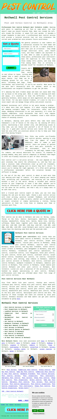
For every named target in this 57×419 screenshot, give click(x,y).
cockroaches (14, 347)
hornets (52, 347)
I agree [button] (34, 410)
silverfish (34, 347)
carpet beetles (46, 349)
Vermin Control (44, 370)
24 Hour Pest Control (10, 374)
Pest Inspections (30, 376)
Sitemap (3, 404)
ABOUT (38, 13)
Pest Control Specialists (19, 384)
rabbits (32, 345)
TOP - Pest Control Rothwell (12, 391)
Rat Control (18, 404)
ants (3, 343)
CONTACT (44, 13)
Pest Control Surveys (11, 376)
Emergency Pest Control (11, 378)
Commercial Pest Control (27, 370)
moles (12, 351)
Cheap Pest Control (41, 378)
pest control (32, 267)
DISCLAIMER (51, 13)
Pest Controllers (47, 376)
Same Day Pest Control (25, 372)
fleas (50, 345)
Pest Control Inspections (40, 384)
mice (18, 343)
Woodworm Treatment (27, 374)
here (18, 299)
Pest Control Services (46, 374)
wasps (33, 343)
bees (42, 341)
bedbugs (50, 343)
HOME (34, 13)
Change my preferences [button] (38, 413)
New (7, 404)
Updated (11, 404)
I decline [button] (41, 410)
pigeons (13, 345)
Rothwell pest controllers (25, 236)
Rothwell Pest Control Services (20, 303)
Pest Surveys (11, 370)
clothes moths (20, 349)
